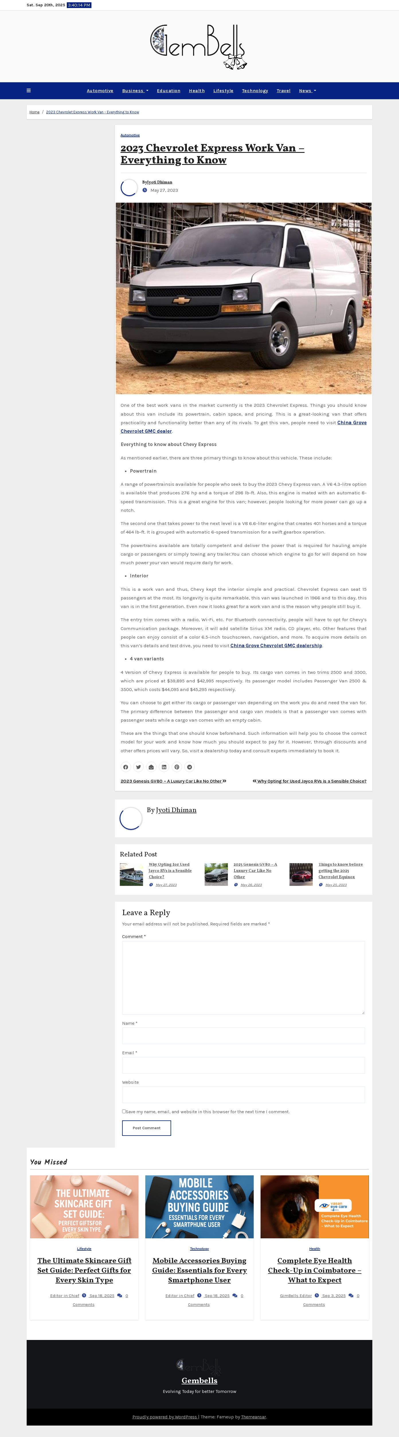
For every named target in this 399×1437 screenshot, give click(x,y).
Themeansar (253, 1417)
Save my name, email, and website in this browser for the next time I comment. (208, 1111)
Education (169, 90)
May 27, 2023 (166, 885)
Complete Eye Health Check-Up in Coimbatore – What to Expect (314, 1271)
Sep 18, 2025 (101, 1295)
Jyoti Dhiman (159, 182)
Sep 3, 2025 (333, 1295)
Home (35, 112)
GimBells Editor (291, 1295)
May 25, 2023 (336, 885)
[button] (29, 91)
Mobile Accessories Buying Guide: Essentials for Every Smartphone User (199, 1271)
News (307, 90)
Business (135, 90)
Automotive (100, 90)
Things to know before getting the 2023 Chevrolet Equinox (340, 871)
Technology (255, 90)
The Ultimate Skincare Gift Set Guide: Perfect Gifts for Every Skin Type (84, 1271)
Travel (284, 90)
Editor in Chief (60, 1295)
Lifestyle (223, 90)
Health (197, 90)
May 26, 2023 (251, 885)
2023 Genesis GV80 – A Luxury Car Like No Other (174, 781)
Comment (134, 936)
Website (130, 1082)
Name (130, 1023)
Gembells (200, 1381)
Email (129, 1052)
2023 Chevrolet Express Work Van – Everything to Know (92, 112)
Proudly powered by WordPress (165, 1417)
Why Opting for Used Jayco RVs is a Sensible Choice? (310, 781)
